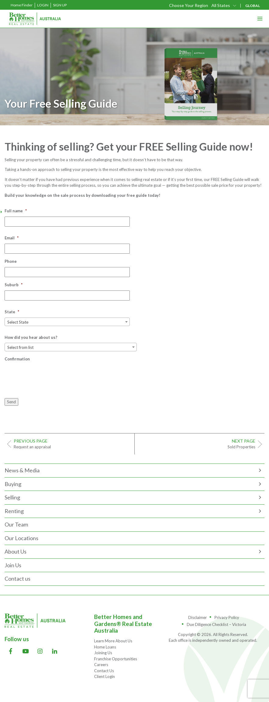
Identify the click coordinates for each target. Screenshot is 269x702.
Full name (16, 210)
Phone (11, 261)
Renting (14, 511)
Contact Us (104, 670)
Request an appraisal (72, 443)
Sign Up (60, 5)
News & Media (22, 470)
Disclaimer (197, 617)
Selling (12, 497)
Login (42, 5)
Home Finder (22, 5)
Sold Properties (197, 443)
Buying (13, 484)
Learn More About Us (113, 640)
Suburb (14, 284)
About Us (16, 551)
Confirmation (17, 358)
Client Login (104, 676)
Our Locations (21, 538)
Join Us (13, 565)
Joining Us (103, 652)
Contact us (17, 578)
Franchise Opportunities (115, 658)
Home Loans (105, 647)
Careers (101, 664)
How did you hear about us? (31, 337)
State (12, 311)
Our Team (16, 524)
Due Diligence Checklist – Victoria (216, 624)
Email (12, 237)
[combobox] (67, 322)
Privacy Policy (226, 617)
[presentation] (51, 376)
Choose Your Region (188, 5)
